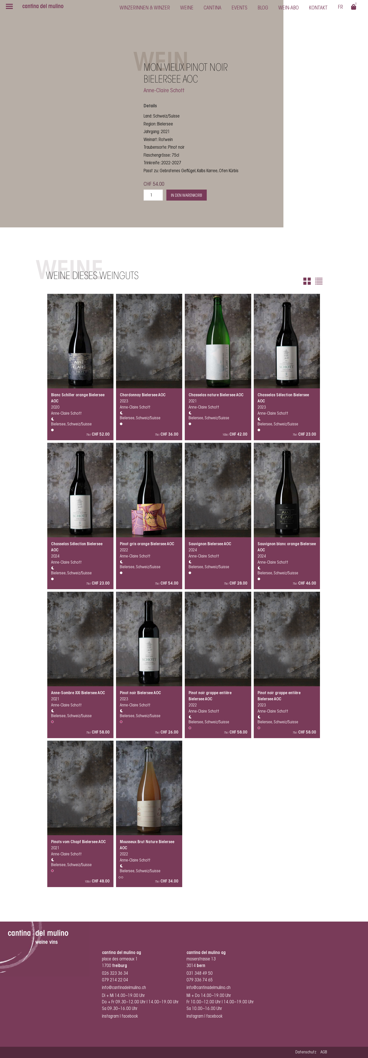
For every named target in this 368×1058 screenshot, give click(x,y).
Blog (263, 8)
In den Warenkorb (186, 196)
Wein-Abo (288, 8)
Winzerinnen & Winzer (145, 8)
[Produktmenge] (153, 195)
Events (239, 8)
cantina (212, 8)
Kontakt (318, 8)
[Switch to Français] (340, 8)
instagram (110, 1016)
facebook (130, 1016)
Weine (186, 8)
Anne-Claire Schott (164, 91)
